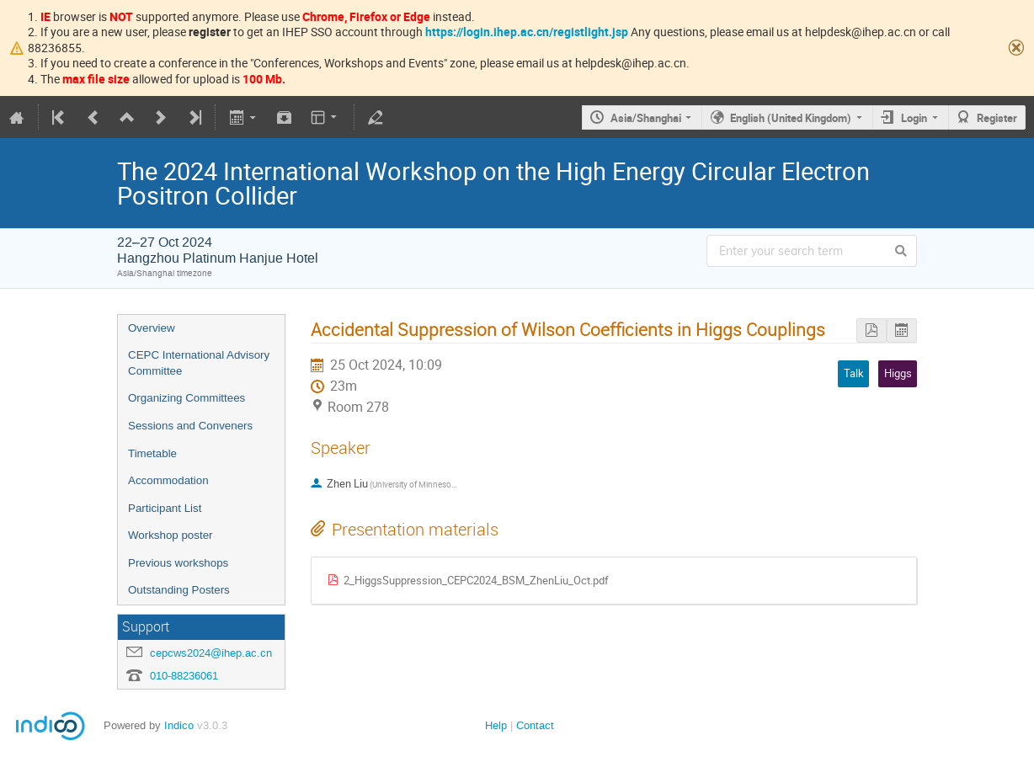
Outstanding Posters (179, 589)
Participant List (164, 508)
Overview (151, 328)
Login (914, 117)
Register (997, 117)
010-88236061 (184, 676)
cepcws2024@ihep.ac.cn (211, 653)
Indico (179, 725)
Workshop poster (170, 535)
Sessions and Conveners (190, 425)
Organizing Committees (186, 398)
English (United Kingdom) (790, 117)
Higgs (898, 373)
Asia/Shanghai (645, 117)
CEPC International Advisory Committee (198, 363)
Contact (535, 725)
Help (496, 725)
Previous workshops (178, 563)
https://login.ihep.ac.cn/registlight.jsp (526, 32)
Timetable (152, 453)
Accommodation (168, 480)
